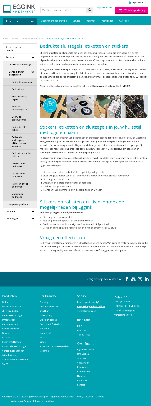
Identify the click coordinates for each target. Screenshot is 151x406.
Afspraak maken (104, 7)
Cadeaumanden (10, 324)
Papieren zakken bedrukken (20, 185)
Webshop (16, 400)
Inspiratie (91, 20)
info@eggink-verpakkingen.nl (111, 250)
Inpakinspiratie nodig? (20, 64)
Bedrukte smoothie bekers (21, 155)
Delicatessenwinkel (49, 306)
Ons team (82, 358)
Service (76, 20)
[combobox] (66, 10)
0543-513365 (123, 85)
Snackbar (44, 310)
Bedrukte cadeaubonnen (19, 118)
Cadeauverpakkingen (12, 315)
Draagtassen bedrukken (18, 175)
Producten (9, 296)
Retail (42, 337)
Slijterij (43, 341)
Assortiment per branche (54, 20)
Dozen (5, 332)
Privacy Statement (85, 396)
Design (27, 400)
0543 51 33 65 (132, 305)
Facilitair (6, 337)
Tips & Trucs (83, 334)
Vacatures (82, 380)
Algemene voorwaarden (62, 396)
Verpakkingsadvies (18, 204)
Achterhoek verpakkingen (15, 359)
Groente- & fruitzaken (51, 324)
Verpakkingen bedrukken (16, 73)
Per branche (48, 296)
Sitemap (100, 396)
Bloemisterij (46, 315)
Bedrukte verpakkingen (53, 29)
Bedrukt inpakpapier (22, 81)
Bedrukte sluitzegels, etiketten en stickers (19, 141)
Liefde (5, 302)
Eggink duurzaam (85, 349)
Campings (45, 302)
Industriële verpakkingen (14, 346)
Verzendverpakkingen (13, 350)
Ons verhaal (83, 353)
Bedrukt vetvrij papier (19, 98)
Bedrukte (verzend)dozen (20, 108)
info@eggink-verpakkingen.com (88, 85)
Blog (79, 325)
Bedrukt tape (18, 89)
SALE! (5, 363)
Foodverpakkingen (11, 341)
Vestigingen (107, 20)
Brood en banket (48, 319)
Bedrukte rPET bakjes (19, 128)
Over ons (124, 20)
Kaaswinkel (45, 332)
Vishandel (44, 350)
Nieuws (81, 375)
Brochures (82, 330)
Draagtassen (8, 319)
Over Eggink (12, 218)
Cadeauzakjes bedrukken (19, 165)
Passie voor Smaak (11, 306)
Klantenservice (84, 371)
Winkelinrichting (10, 355)
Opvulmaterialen (10, 328)
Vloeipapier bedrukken (17, 195)
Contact (81, 384)
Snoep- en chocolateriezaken (54, 346)
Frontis (52, 400)
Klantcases (82, 366)
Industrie (44, 328)
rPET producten (10, 310)
